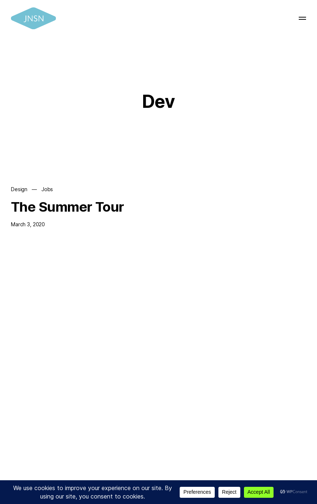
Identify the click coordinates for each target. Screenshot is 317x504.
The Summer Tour (67, 206)
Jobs (47, 189)
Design (19, 189)
